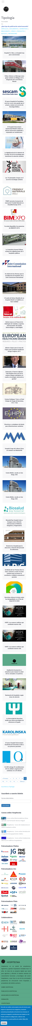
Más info (25, 1019)
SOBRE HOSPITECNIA (7, 987)
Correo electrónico (7, 798)
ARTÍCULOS (4, 29)
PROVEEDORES (12, 33)
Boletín (20, 793)
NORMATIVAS (24, 29)
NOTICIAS (4, 33)
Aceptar (4, 1023)
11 (7, 781)
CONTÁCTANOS (5, 1003)
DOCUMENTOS (13, 29)
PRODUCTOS (21, 31)
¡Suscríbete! (5, 805)
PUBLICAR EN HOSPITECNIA (9, 991)
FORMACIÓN (4, 999)
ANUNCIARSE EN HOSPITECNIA (10, 995)
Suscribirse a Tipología (7, 786)
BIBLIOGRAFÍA (5, 31)
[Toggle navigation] (3, 1)
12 (11, 781)
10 (3, 781)
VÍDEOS (13, 31)
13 (14, 781)
